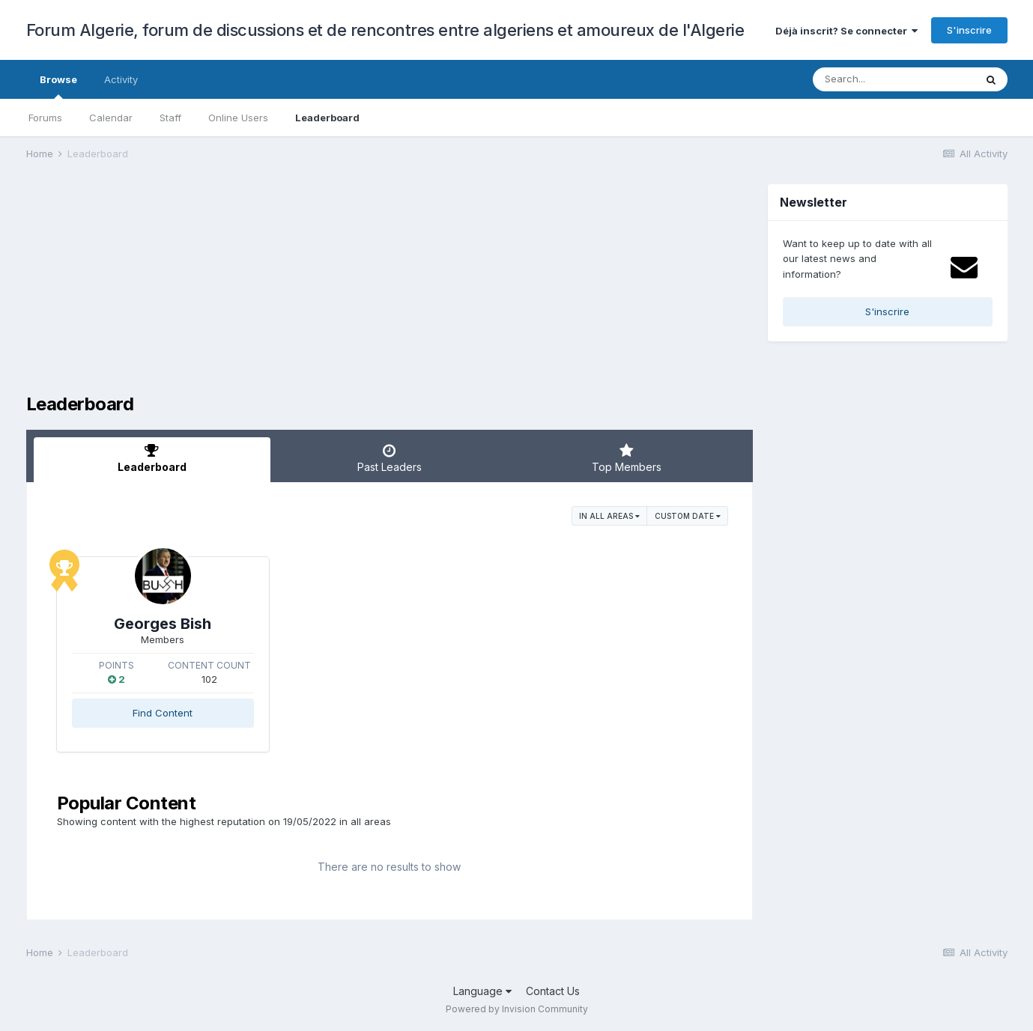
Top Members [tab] (626, 458)
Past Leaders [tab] (389, 458)
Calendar (111, 118)
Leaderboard (327, 118)
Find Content (163, 713)
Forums (45, 118)
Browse (58, 86)
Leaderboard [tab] (152, 458)
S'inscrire (969, 30)
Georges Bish (162, 624)
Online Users (238, 118)
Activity (121, 79)
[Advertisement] (299, 289)
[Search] (894, 79)
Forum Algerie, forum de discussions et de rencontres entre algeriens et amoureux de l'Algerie (385, 30)
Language (482, 991)
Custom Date (688, 515)
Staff (170, 118)
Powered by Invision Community (517, 1009)
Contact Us (553, 991)
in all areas (609, 515)
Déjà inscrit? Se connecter (846, 31)
